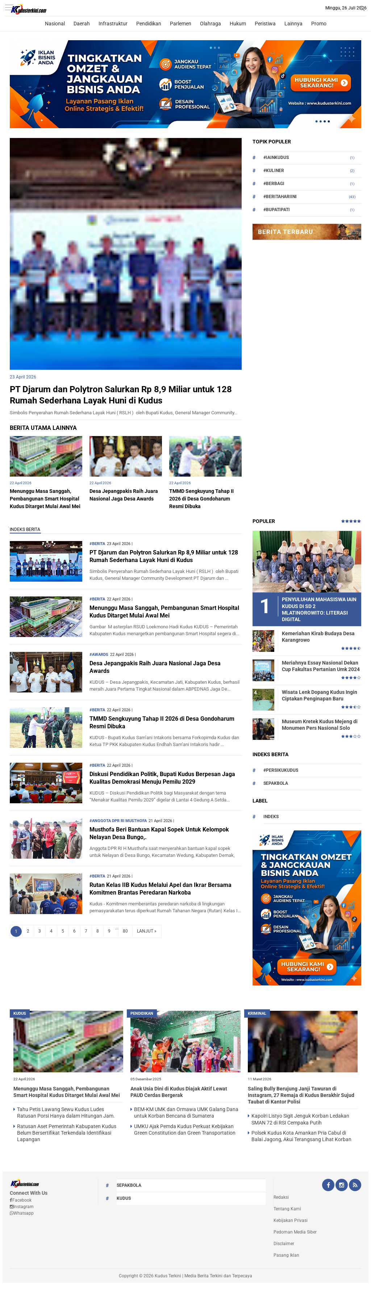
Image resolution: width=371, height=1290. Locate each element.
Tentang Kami (287, 1208)
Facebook (21, 1200)
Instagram (22, 1206)
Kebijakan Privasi (291, 1220)
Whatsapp (22, 1213)
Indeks (271, 816)
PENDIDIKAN (141, 1013)
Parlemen (180, 23)
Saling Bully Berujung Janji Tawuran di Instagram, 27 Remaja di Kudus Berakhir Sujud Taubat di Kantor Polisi (301, 1095)
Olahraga (210, 23)
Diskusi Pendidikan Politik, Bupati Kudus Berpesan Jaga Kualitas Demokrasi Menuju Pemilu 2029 (162, 778)
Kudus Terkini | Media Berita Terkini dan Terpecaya (203, 1275)
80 (125, 931)
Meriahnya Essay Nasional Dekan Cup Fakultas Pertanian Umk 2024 (321, 666)
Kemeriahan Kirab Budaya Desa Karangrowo (318, 637)
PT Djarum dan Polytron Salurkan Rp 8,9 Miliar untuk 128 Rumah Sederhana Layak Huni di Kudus (163, 556)
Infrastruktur (113, 23)
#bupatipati (276, 209)
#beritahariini (280, 196)
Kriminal (257, 1013)
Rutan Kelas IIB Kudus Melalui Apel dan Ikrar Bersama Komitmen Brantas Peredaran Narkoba (160, 888)
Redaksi (281, 1197)
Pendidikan (148, 23)
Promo (318, 23)
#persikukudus (280, 770)
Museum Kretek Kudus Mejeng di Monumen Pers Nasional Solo (320, 725)
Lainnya (293, 23)
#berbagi (273, 183)
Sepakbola (275, 783)
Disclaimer (284, 1243)
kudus (19, 1013)
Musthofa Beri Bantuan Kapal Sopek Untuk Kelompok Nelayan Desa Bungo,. (159, 833)
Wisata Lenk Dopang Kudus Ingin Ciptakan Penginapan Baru (319, 695)
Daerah (82, 23)
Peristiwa (265, 23)
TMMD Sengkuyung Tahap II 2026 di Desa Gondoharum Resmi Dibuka (201, 498)
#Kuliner (273, 170)
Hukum (238, 23)
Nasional (55, 23)
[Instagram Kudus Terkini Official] (341, 1185)
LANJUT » (147, 931)
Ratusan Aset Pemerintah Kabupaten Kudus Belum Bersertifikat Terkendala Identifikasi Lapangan (66, 1132)
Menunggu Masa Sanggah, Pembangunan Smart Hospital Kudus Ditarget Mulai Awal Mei (45, 498)
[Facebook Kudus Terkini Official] (328, 1185)
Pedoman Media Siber (295, 1232)
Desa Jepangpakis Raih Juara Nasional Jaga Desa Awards (155, 667)
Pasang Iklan (286, 1255)
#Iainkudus (276, 157)
